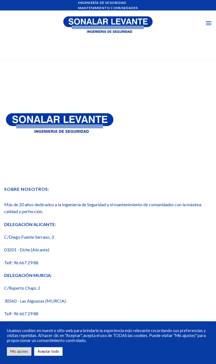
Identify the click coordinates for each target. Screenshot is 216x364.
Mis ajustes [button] (19, 351)
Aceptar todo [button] (48, 351)
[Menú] (208, 23)
